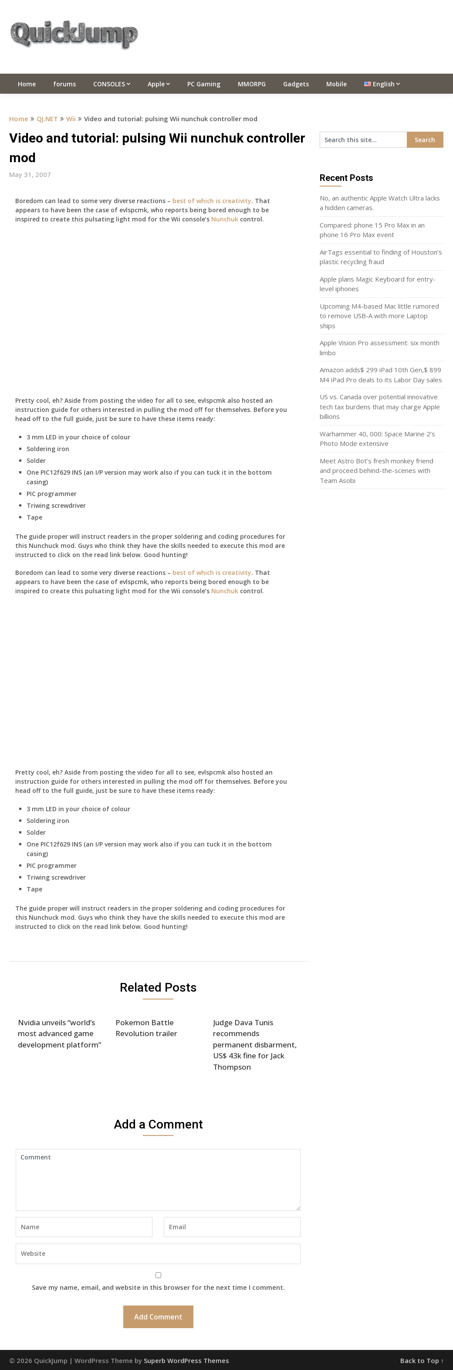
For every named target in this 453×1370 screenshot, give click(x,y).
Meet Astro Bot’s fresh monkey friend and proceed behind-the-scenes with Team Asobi (376, 470)
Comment (158, 1180)
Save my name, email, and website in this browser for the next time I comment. (158, 1287)
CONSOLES (109, 84)
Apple (156, 84)
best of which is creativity (211, 201)
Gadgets (296, 84)
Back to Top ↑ (422, 1360)
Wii (71, 118)
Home (27, 84)
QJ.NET (47, 118)
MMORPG (252, 84)
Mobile (336, 84)
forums (64, 84)
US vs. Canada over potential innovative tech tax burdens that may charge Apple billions (380, 406)
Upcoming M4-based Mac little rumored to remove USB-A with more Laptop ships (379, 316)
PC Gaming (203, 84)
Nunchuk (224, 219)
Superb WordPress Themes (186, 1360)
